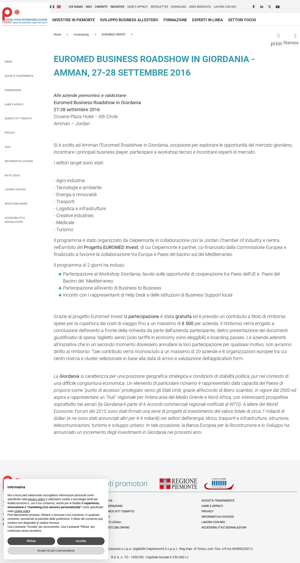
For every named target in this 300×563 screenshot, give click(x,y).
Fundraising (13, 90)
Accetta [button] (81, 541)
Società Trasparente (19, 75)
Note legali (13, 175)
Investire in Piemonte (73, 20)
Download (178, 6)
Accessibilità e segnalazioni (15, 219)
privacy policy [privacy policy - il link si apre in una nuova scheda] (36, 499)
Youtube (278, 6)
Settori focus (242, 20)
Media (8, 61)
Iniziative (117, 6)
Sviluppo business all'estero (129, 20)
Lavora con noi (225, 6)
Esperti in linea (207, 20)
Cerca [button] (298, 7)
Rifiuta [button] (31, 541)
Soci (89, 6)
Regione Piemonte (181, 485)
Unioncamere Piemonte (225, 485)
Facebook (254, 6)
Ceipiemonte (24, 16)
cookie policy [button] (22, 511)
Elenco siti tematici (18, 118)
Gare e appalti (137, 6)
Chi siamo (76, 6)
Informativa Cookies (19, 161)
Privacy (10, 132)
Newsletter (159, 6)
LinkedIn (262, 6)
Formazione (175, 20)
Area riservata (200, 6)
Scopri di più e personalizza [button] (56, 550)
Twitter (270, 6)
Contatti (101, 6)
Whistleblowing (16, 203)
